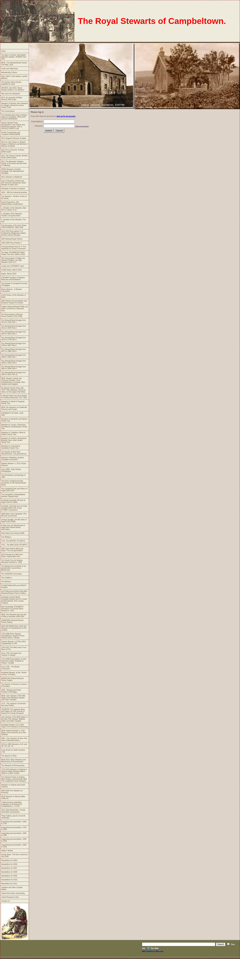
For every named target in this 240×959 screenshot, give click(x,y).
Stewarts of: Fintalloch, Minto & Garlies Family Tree (13, 433)
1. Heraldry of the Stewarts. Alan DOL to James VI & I (13, 209)
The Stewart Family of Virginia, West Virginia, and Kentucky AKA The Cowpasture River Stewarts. (14, 779)
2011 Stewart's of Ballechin (11, 177)
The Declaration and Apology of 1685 (13, 476)
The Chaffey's (6, 578)
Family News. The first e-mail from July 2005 (14, 855)
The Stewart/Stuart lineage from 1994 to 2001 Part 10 (13, 373)
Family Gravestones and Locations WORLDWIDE (10, 133)
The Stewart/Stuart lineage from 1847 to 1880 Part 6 (13, 350)
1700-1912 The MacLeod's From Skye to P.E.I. (14, 648)
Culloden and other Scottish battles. (12, 888)
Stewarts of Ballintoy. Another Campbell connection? (12, 459)
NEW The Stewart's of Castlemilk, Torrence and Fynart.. (14, 408)
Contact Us (5, 901)
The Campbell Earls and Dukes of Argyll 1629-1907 (14, 490)
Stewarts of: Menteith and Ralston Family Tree (14, 420)
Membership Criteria (9, 72)
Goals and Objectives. (9, 69)
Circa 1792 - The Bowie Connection (10, 668)
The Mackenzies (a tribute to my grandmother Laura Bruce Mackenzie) (13, 568)
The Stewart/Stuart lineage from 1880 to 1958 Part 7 (13, 356)
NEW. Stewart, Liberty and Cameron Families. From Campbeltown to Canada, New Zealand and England (13, 381)
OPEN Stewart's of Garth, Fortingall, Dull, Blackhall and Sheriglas (12, 171)
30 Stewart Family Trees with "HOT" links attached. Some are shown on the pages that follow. (13, 390)
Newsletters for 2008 (9, 872)
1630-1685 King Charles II (11, 243)
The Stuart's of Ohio (9, 756)
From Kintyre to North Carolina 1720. (13, 751)
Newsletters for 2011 (9, 884)
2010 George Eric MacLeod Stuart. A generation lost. (11, 555)
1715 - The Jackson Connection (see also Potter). (13, 704)
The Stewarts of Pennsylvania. (13, 765)
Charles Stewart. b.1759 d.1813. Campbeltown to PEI (13, 642)
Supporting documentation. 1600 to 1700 (14, 823)
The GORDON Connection (11, 574)
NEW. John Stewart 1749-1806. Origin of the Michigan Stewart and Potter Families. (13, 698)
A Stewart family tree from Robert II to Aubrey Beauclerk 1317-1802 (14, 397)
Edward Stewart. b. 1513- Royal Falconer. (13, 464)
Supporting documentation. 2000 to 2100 (14, 846)
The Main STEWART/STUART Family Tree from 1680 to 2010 (13, 253)
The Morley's (6, 582)
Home (3, 51)
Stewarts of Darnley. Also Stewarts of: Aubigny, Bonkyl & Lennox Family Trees (14, 105)
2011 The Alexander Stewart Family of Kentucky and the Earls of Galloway (14, 163)
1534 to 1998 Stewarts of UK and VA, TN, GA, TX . (14, 745)
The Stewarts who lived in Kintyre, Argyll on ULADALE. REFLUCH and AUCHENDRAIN (14, 117)
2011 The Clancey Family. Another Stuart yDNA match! (14, 157)
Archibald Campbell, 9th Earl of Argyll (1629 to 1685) (13, 501)
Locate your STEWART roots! (12, 266)
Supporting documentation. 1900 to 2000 (14, 840)
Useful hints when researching (13, 893)
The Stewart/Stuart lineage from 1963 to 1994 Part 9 (13, 368)
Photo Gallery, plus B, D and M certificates (13, 817)
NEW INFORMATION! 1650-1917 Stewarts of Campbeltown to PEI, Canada (14, 628)
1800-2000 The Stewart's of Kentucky (11, 792)
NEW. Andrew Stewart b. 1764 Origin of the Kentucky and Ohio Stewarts (13, 732)
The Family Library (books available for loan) (11, 83)
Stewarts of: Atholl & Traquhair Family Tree (13, 402)
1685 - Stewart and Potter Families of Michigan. (11, 691)
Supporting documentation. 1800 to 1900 (14, 834)
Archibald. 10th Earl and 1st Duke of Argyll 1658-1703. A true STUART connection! (14, 508)
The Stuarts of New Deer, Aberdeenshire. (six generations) (14, 453)
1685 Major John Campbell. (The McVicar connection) (14, 515)
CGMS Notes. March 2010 (11, 270)
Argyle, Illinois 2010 (8, 274)
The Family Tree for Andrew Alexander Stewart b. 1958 (12, 561)
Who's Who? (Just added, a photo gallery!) (14, 77)
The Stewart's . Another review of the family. (14, 197)
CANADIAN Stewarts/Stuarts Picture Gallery (12, 621)
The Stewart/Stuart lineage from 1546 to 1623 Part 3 (13, 333)
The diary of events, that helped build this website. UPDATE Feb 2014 (13, 57)
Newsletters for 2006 (9, 864)
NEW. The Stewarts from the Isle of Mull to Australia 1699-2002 (14, 615)
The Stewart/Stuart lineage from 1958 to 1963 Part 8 (13, 362)
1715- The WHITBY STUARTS (13, 541)
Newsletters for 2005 (9, 860)
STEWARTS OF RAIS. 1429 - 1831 (12, 414)
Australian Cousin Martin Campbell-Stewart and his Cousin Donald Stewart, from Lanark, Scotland (14, 600)
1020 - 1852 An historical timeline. (14, 192)
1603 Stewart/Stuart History (11, 239)
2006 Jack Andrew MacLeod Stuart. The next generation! (12, 550)
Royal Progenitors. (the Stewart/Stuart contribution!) (12, 203)
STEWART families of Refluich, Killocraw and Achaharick (13, 279)
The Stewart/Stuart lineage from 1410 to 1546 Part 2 (13, 327)
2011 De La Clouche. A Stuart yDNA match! (12, 151)
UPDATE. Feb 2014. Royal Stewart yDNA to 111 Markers (12, 89)
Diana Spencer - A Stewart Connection (11, 290)
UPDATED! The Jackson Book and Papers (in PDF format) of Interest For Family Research (13, 711)
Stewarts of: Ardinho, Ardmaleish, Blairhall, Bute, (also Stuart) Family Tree (14, 440)
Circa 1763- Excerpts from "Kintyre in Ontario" (11, 654)
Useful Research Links (10, 897)
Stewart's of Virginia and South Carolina (13, 786)
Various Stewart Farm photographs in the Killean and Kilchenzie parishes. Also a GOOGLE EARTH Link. (13, 126)
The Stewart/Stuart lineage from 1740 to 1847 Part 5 (13, 344)
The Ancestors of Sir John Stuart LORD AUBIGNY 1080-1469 (13, 226)
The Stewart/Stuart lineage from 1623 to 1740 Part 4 (13, 339)
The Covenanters (8, 111)
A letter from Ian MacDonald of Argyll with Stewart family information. (13, 527)
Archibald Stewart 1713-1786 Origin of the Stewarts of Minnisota (14, 726)
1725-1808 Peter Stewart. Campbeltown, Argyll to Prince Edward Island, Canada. (12, 636)
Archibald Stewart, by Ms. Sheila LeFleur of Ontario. (13, 673)
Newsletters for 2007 (9, 868)
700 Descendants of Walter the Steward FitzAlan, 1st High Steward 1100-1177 (13, 260)
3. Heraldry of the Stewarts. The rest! (13, 220)
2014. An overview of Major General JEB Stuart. (11, 98)
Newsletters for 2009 (9, 876)
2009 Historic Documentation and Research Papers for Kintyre (14, 302)
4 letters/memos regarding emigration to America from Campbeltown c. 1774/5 (11, 804)
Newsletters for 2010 (9, 880)
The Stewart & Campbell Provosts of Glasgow (14, 284)
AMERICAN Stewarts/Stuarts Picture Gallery (12, 679)
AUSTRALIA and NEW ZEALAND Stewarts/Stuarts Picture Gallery (14, 592)
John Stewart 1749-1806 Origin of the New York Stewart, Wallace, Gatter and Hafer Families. (14, 719)
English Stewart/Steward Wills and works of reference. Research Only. (14, 309)
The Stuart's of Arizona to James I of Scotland (14, 685)
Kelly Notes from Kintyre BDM (12, 533)
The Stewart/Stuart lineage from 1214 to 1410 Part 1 (13, 321)
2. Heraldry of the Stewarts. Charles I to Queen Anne (11, 215)
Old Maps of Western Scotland (13, 189)
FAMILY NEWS (7, 851)
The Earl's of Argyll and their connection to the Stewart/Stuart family (13, 483)
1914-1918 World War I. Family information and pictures (13, 811)
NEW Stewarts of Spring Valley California (13, 797)
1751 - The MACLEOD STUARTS (14, 545)
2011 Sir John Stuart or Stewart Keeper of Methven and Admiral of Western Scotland (14, 144)
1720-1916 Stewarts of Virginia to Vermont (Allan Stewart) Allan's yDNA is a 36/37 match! (14, 771)
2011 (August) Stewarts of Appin (13, 138)
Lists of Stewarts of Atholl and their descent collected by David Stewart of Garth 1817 (13, 183)
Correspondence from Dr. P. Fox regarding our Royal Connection (13, 248)
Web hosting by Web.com (152, 951)
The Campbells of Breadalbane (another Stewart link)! (13, 495)
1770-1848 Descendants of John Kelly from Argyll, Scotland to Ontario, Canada (14, 661)
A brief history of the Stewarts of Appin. (13, 296)
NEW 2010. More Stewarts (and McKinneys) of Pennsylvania (13, 761)
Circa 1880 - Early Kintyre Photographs (11, 470)
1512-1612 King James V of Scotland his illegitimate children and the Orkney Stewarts (13, 233)
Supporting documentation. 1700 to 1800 (14, 828)
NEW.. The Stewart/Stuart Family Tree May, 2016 (14, 64)
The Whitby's (6, 537)
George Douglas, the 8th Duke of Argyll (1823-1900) (14, 521)
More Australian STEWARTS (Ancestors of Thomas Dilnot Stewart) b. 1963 (12, 609)
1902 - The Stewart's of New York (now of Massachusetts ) (14, 739)
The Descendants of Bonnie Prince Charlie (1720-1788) (12, 315)
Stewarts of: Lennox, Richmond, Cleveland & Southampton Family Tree (14, 427)
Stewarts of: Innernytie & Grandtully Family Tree (10, 447)
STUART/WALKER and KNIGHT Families (13, 586)
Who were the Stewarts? (10, 94)
